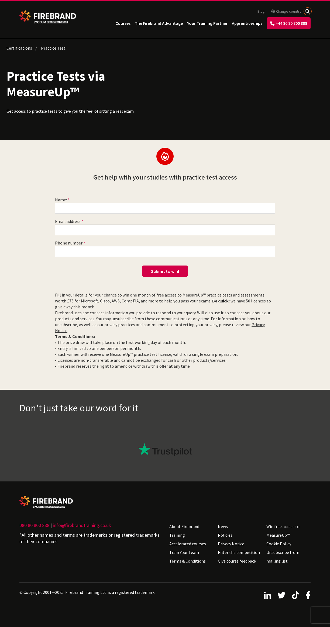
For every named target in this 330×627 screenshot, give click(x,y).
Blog (261, 11)
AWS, (116, 301)
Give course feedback (237, 561)
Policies (225, 535)
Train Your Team (184, 552)
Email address (68, 221)
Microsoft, (90, 301)
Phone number (68, 243)
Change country (286, 11)
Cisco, (105, 301)
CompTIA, (131, 301)
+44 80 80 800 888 (288, 23)
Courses (122, 23)
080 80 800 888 (34, 525)
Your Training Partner (207, 23)
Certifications (19, 48)
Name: (61, 199)
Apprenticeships (247, 23)
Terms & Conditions (187, 561)
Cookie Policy (278, 543)
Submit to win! (165, 271)
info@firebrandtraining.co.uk (82, 525)
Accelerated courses (187, 543)
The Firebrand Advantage (159, 23)
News (223, 526)
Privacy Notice (231, 543)
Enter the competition (239, 552)
